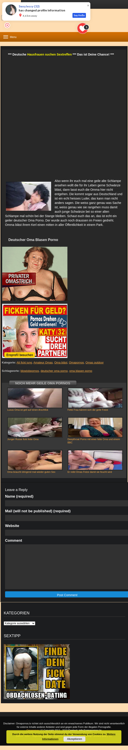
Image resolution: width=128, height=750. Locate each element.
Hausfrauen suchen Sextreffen (49, 54)
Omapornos (76, 362)
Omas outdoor (94, 362)
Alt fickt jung (24, 362)
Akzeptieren (74, 739)
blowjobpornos (29, 370)
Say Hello (79, 15)
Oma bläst (60, 362)
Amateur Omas (43, 362)
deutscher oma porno (54, 370)
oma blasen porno (80, 370)
